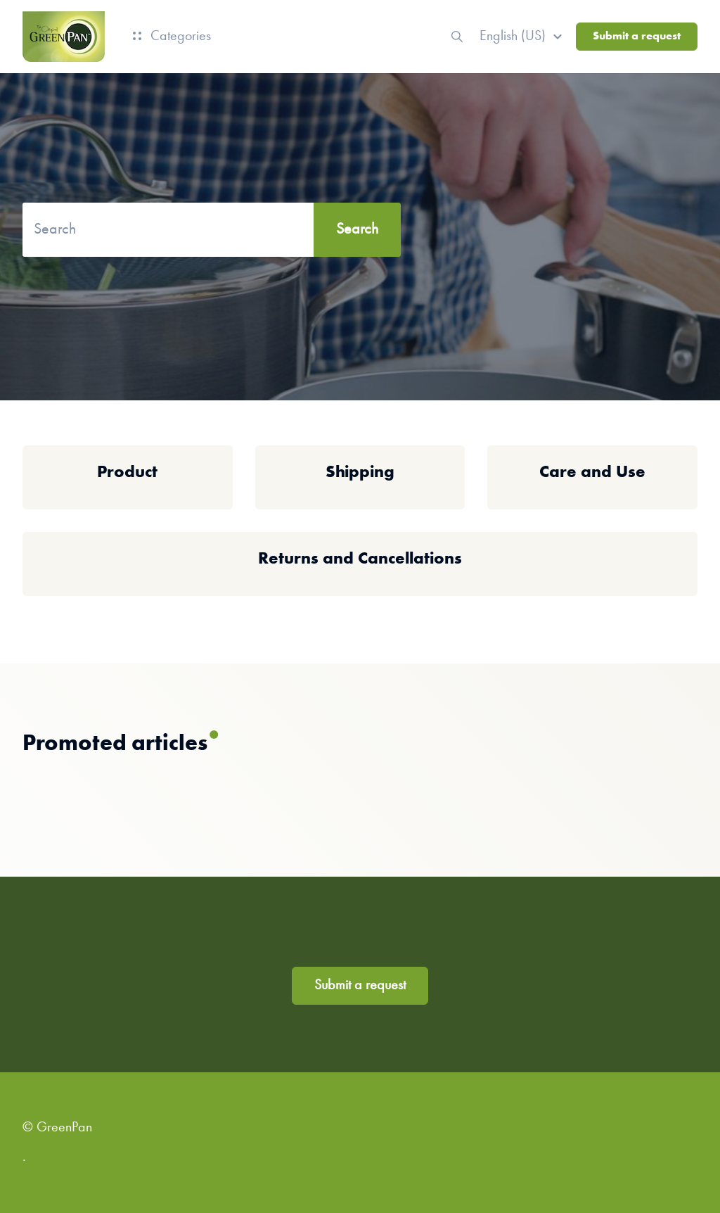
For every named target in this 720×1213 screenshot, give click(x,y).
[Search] (211, 230)
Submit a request (637, 36)
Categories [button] (172, 37)
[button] (523, 37)
